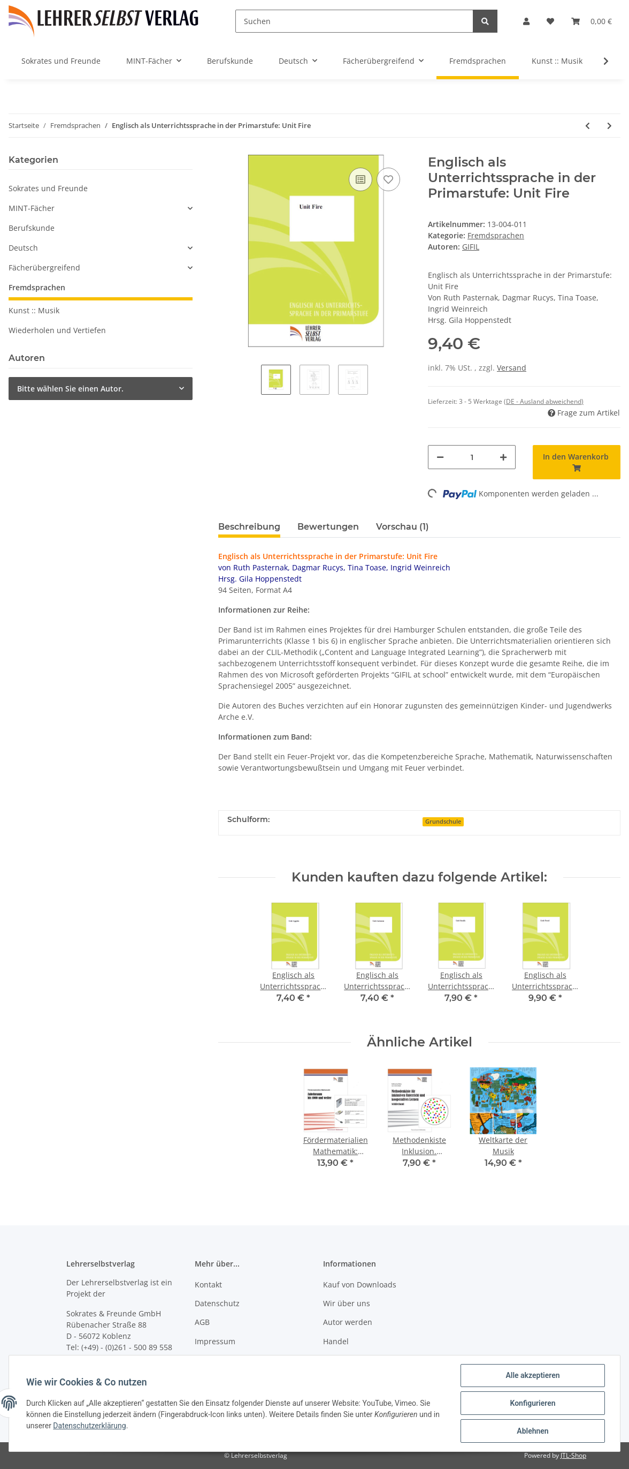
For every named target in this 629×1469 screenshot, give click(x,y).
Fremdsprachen (495, 235)
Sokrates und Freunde (48, 188)
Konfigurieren (532, 1403)
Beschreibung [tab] (249, 527)
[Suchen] (354, 21)
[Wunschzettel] (550, 21)
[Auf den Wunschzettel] (388, 179)
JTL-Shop (573, 1455)
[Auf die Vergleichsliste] (360, 179)
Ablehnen (532, 1431)
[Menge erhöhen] (503, 457)
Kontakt (208, 1284)
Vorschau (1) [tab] (402, 527)
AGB (202, 1322)
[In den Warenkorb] (576, 462)
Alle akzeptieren (532, 1375)
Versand (511, 368)
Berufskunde (32, 228)
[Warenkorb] (591, 21)
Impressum (215, 1341)
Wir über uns (346, 1303)
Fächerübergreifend (44, 267)
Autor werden (347, 1322)
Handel (336, 1341)
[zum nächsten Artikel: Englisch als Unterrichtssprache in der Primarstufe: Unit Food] (609, 125)
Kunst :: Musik (34, 310)
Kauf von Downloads (359, 1284)
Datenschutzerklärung (89, 1425)
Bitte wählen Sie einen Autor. (70, 388)
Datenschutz (217, 1303)
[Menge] (471, 457)
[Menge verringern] (440, 457)
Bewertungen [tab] (328, 527)
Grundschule (443, 821)
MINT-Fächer (32, 208)
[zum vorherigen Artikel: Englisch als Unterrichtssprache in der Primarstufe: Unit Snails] (588, 125)
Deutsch (23, 248)
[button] (526, 21)
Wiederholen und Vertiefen (57, 330)
